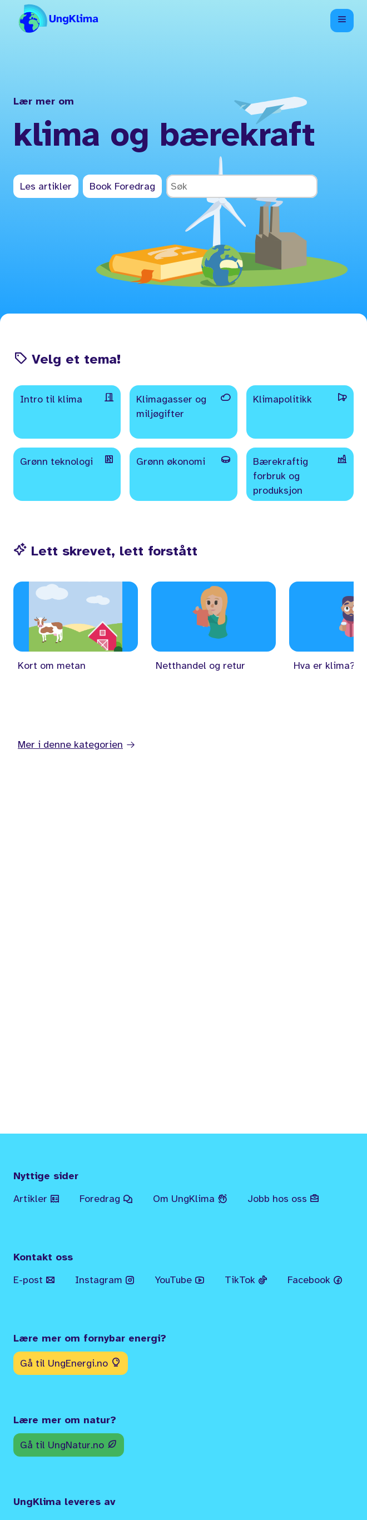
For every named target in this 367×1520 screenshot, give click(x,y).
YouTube (180, 1280)
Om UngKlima (190, 1199)
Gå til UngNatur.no (68, 1445)
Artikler (36, 1199)
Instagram (105, 1280)
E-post (34, 1280)
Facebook (315, 1280)
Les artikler (46, 186)
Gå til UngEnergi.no (70, 1363)
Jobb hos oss (283, 1199)
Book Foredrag (122, 186)
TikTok (246, 1280)
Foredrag (106, 1199)
